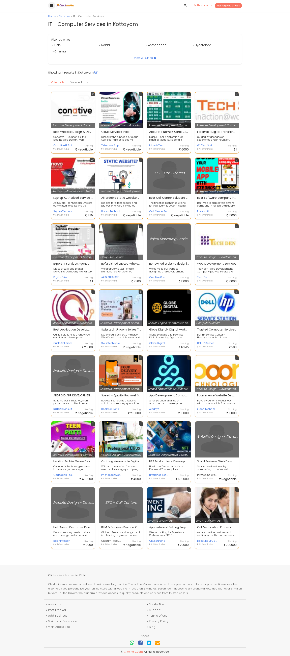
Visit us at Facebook (62, 621)
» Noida (104, 45)
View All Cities (145, 58)
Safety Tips (156, 604)
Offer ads (57, 82)
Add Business (57, 616)
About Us (54, 604)
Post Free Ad (57, 610)
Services (64, 16)
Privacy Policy (158, 621)
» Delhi (56, 45)
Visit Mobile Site (59, 627)
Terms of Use (158, 616)
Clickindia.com (133, 652)
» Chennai (59, 51)
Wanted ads (79, 82)
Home (52, 16)
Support (155, 610)
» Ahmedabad (156, 45)
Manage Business (228, 5)
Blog (152, 627)
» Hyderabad (202, 45)
